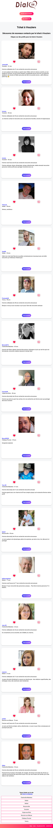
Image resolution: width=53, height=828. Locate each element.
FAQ (31, 826)
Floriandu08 (5, 298)
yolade (4, 719)
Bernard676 (5, 345)
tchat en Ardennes (27, 794)
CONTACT (49, 826)
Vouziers (26, 809)
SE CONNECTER (26, 18)
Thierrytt (4, 205)
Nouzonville (26, 806)
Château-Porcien (26, 818)
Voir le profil (26, 82)
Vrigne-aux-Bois (26, 812)
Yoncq (26, 821)
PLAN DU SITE (41, 826)
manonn (4, 672)
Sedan (26, 800)
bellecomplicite (6, 578)
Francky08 (5, 391)
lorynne (4, 111)
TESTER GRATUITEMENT (26, 13)
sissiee (4, 158)
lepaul (3, 532)
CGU (34, 826)
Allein (3, 765)
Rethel (26, 803)
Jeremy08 (5, 64)
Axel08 (4, 251)
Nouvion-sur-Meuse (26, 815)
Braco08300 (5, 438)
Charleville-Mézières (26, 797)
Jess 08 (4, 625)
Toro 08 (4, 485)
